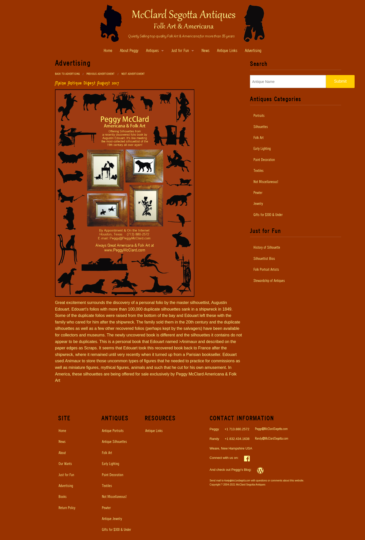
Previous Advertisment (100, 74)
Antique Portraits (113, 431)
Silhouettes (260, 127)
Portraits (259, 116)
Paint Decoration (264, 160)
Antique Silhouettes (114, 442)
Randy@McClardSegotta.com (271, 438)
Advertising (253, 51)
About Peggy (129, 51)
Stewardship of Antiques (269, 281)
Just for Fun (180, 51)
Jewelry (258, 204)
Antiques (152, 51)
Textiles (258, 171)
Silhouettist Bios (264, 259)
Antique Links (227, 51)
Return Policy (67, 508)
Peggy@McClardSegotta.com (271, 429)
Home (108, 51)
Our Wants (65, 464)
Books (63, 497)
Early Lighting (262, 149)
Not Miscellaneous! (265, 182)
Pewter (257, 193)
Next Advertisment (133, 74)
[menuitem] (295, 115)
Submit (340, 81)
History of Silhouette (266, 247)
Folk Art (258, 138)
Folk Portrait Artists (266, 270)
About (62, 453)
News (205, 51)
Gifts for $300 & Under (268, 215)
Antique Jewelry (112, 519)
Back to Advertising (67, 74)
